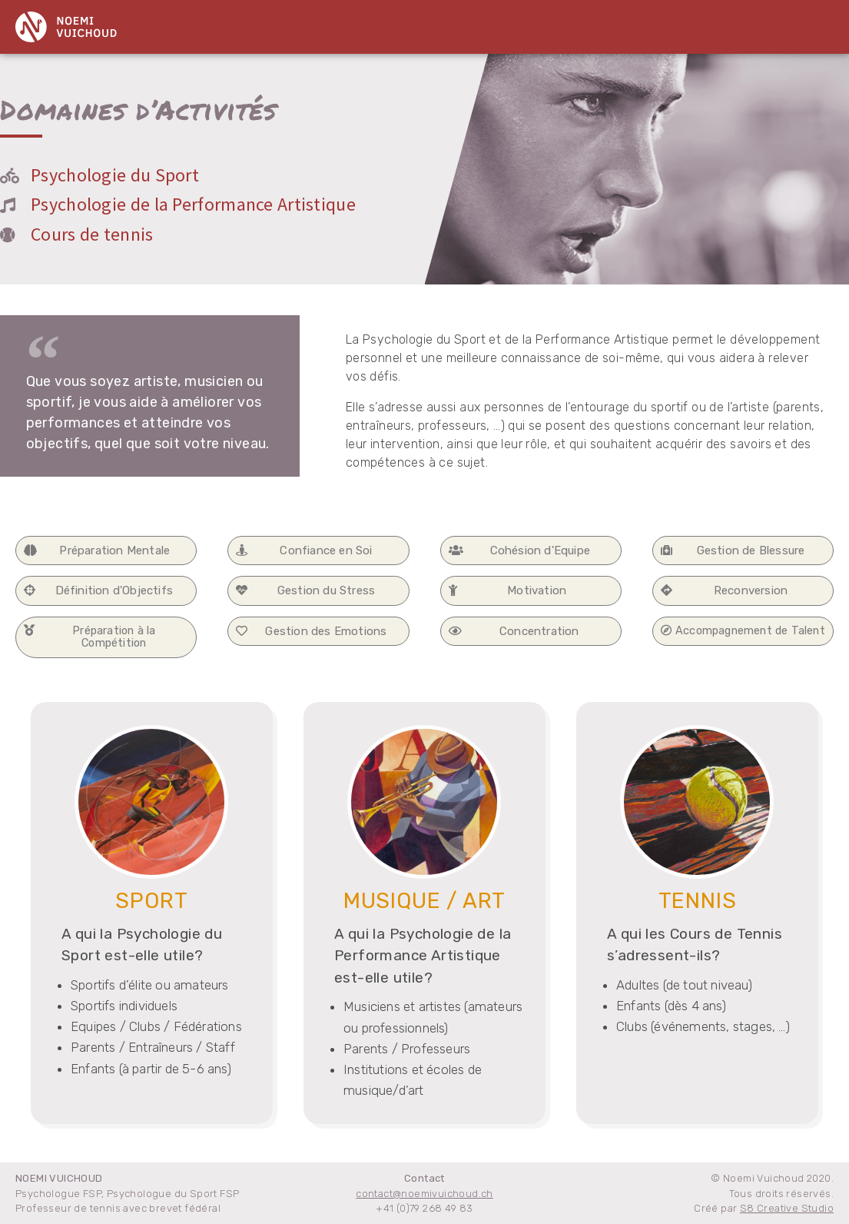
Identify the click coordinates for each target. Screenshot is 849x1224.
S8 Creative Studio (787, 1208)
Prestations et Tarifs (505, 25)
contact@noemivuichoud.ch (424, 1193)
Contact (683, 25)
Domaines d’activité (368, 25)
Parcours (612, 25)
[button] (106, 551)
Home (273, 25)
